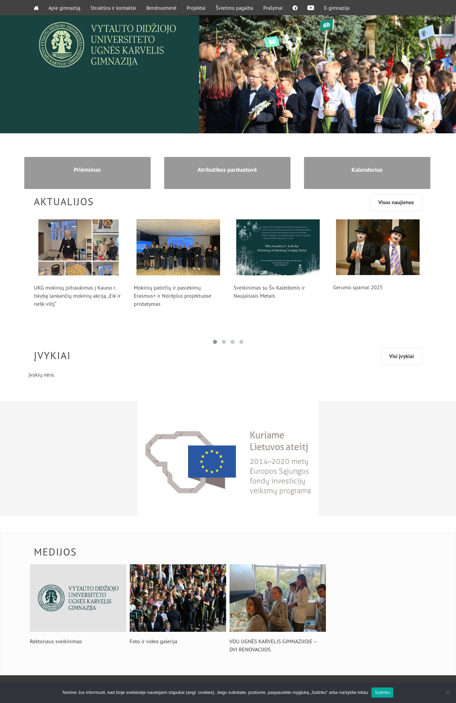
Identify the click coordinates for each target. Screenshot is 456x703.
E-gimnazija (338, 7)
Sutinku (382, 692)
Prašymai (273, 7)
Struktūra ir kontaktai (113, 7)
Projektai (196, 7)
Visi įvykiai (401, 356)
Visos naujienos (396, 202)
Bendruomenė (162, 7)
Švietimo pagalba (234, 7)
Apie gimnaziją (65, 7)
